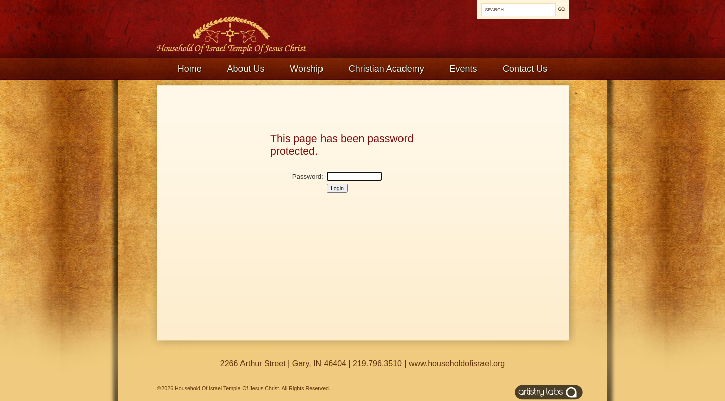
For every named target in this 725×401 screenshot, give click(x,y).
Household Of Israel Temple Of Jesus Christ (227, 388)
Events (463, 69)
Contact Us (525, 69)
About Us (246, 69)
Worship (306, 69)
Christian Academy (386, 69)
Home (190, 69)
